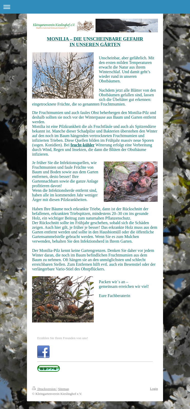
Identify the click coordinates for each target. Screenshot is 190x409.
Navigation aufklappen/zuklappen (95, 6)
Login (154, 389)
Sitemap (63, 389)
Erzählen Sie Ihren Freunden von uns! (62, 338)
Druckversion (44, 389)
